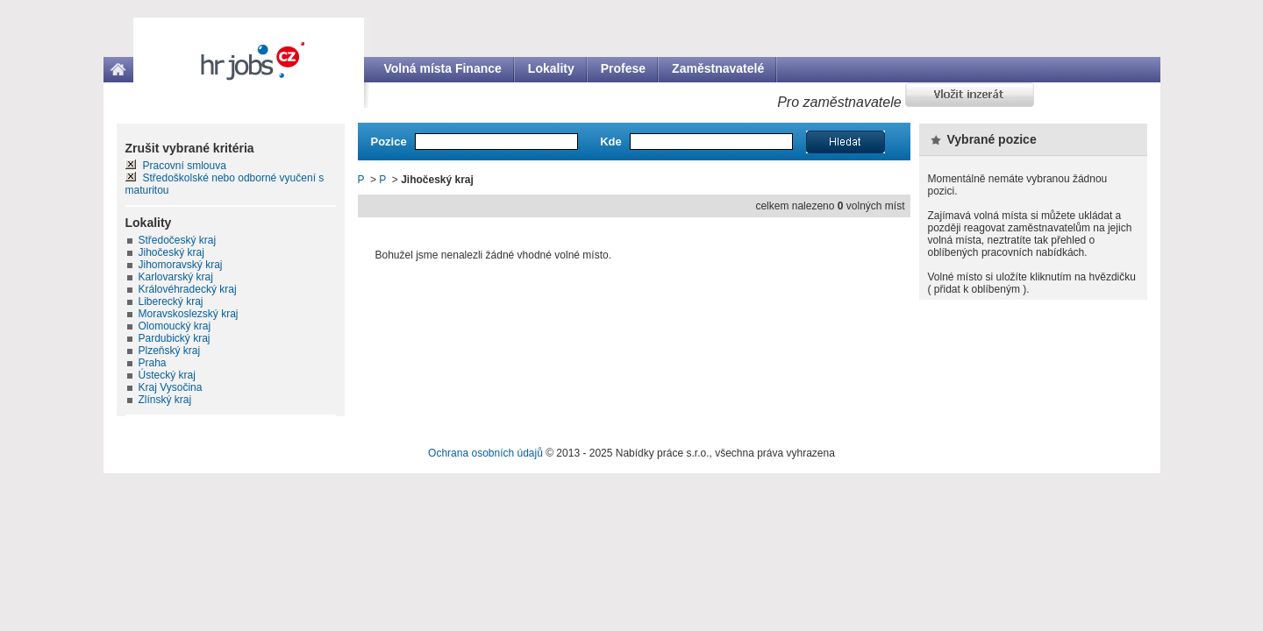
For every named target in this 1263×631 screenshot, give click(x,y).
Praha (153, 363)
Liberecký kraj (171, 301)
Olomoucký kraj (175, 326)
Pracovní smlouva (184, 166)
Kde (611, 141)
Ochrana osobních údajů (485, 453)
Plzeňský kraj (170, 350)
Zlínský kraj (165, 399)
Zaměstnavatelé (718, 68)
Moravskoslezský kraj (189, 314)
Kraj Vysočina (171, 387)
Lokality (551, 68)
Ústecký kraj (167, 375)
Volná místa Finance (443, 68)
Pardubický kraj (174, 338)
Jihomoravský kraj (181, 265)
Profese (623, 68)
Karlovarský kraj (176, 277)
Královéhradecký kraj (188, 289)
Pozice (389, 141)
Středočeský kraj (178, 240)
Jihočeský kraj (171, 252)
